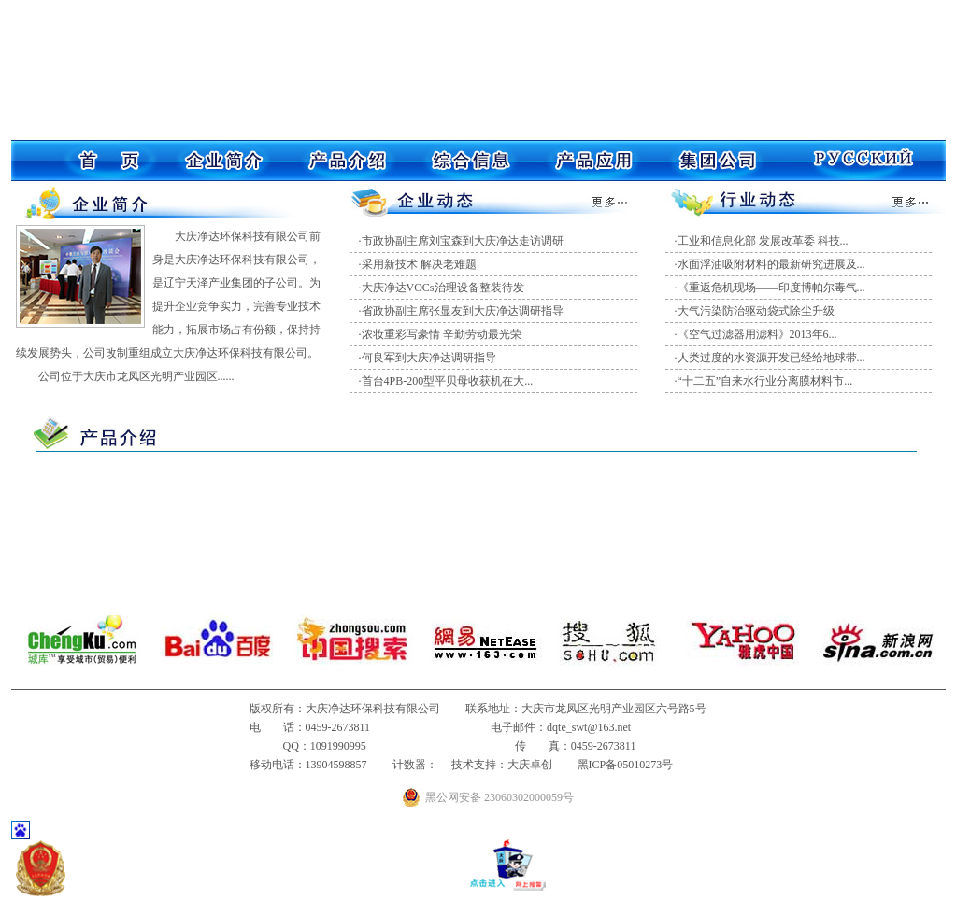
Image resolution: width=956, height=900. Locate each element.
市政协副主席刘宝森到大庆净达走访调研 (463, 240)
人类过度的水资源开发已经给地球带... (771, 357)
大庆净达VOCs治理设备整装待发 (443, 287)
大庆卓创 (529, 764)
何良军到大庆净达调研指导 (429, 357)
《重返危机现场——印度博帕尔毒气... (771, 287)
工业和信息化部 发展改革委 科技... (763, 240)
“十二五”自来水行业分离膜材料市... (765, 380)
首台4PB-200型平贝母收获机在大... (448, 380)
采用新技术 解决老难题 (419, 264)
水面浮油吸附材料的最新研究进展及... (771, 264)
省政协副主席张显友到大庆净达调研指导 (463, 310)
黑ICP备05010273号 (626, 764)
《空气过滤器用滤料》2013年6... (757, 334)
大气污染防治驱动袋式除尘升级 (756, 310)
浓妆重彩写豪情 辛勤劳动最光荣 (441, 334)
